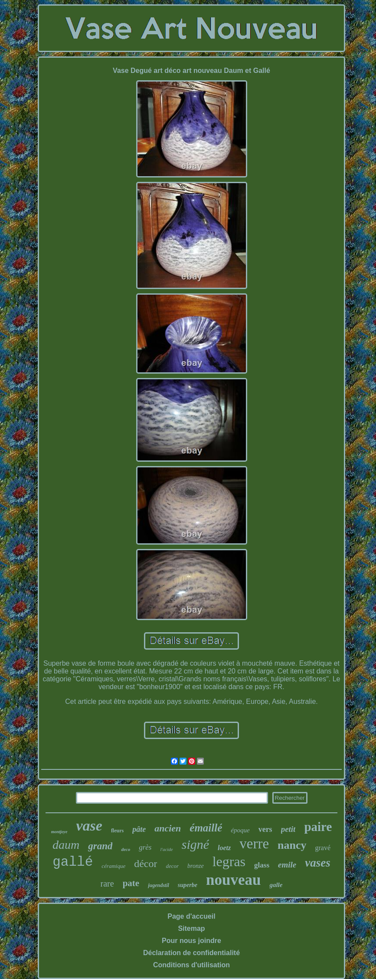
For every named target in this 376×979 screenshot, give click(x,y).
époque (240, 830)
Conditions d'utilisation (191, 965)
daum (65, 844)
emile (287, 864)
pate (131, 883)
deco (125, 849)
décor (145, 863)
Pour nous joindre (191, 940)
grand (100, 846)
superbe (187, 885)
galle (275, 884)
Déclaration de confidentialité (191, 952)
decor (172, 866)
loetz (224, 847)
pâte (139, 829)
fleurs (117, 831)
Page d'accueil (191, 916)
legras (229, 861)
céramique (113, 866)
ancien (167, 828)
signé (195, 844)
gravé (323, 847)
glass (261, 865)
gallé (72, 862)
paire (318, 827)
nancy (292, 845)
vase (89, 826)
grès (145, 847)
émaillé (206, 828)
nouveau (233, 879)
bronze (195, 866)
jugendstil (158, 885)
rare (107, 883)
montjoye (59, 831)
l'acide (166, 849)
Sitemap (191, 928)
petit (288, 829)
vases (317, 862)
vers (265, 829)
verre (254, 843)
